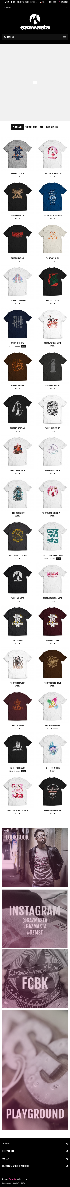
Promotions (31, 127)
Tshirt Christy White (17, 683)
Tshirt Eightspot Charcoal (17, 555)
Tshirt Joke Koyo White (52, 343)
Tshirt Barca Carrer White (17, 301)
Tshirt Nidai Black (17, 216)
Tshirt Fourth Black (17, 428)
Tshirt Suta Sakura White (52, 598)
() (64, 2)
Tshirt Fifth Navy (17, 343)
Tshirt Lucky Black (17, 641)
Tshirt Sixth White (18, 513)
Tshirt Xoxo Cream (52, 258)
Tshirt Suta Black (17, 258)
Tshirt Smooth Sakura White (52, 513)
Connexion (52, 2)
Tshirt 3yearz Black (17, 768)
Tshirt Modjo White (17, 471)
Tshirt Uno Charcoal (52, 386)
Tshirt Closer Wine (17, 725)
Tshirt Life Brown (17, 386)
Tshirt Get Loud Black (53, 301)
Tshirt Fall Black (17, 598)
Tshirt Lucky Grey (17, 173)
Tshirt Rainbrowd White (52, 725)
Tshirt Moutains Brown (52, 683)
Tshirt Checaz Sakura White (17, 811)
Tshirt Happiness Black (52, 811)
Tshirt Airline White (52, 471)
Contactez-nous (23, 2)
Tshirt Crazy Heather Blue (52, 216)
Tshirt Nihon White (52, 428)
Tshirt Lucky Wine (52, 641)
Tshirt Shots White (52, 768)
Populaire (17, 127)
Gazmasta (12, 1179)
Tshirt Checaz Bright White (52, 555)
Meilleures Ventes (48, 127)
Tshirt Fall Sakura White (52, 173)
